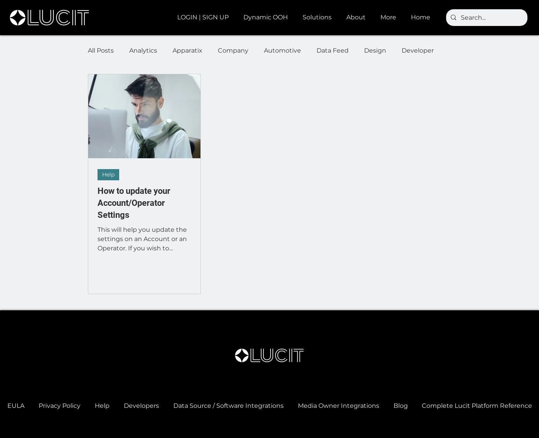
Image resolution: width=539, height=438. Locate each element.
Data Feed (333, 50)
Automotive (282, 50)
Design (375, 50)
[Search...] (486, 17)
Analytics (143, 50)
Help (108, 174)
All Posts (101, 50)
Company (233, 50)
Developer (418, 50)
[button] (267, 17)
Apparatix (187, 50)
